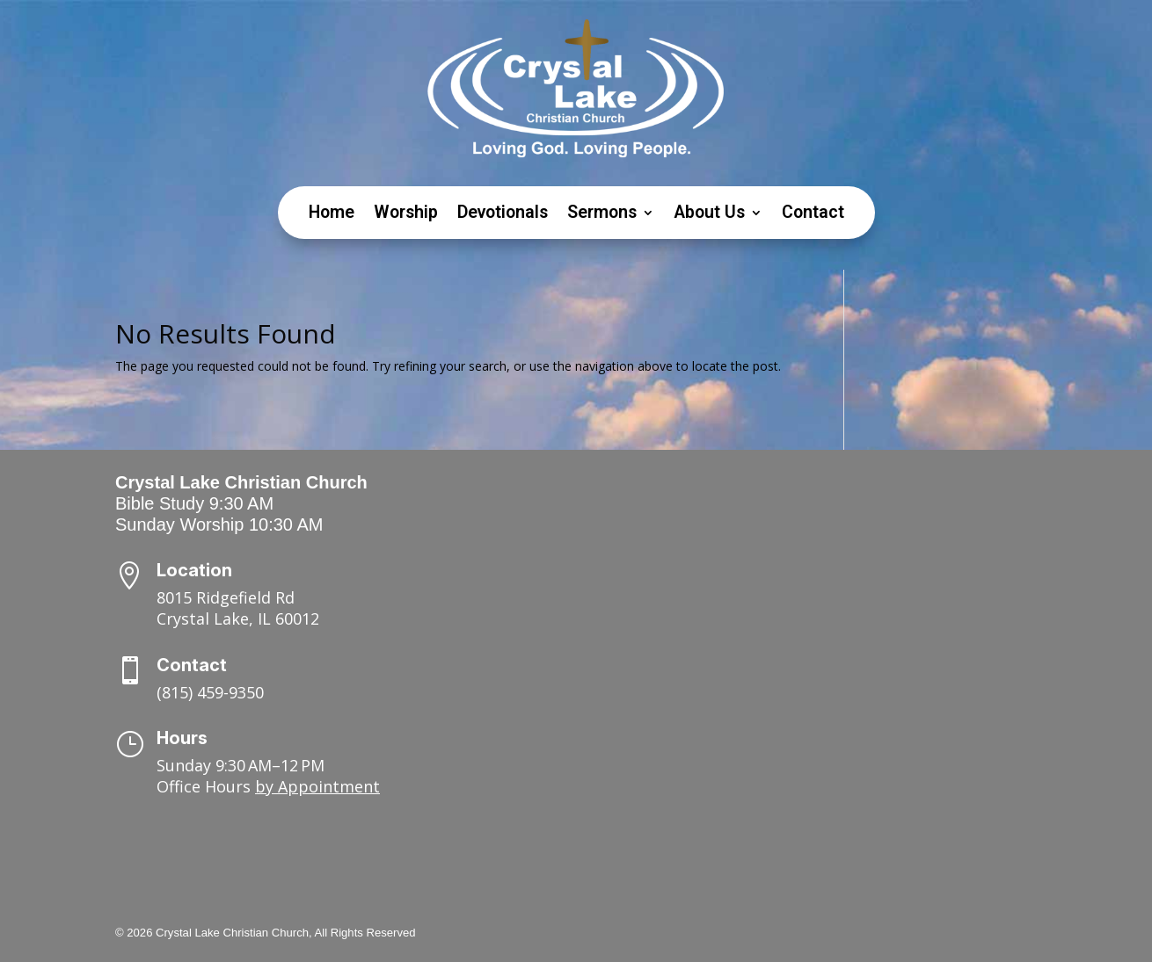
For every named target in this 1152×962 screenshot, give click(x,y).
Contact (813, 214)
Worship (406, 214)
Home (331, 214)
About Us (709, 214)
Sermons (602, 214)
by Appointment (317, 786)
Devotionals (502, 214)
